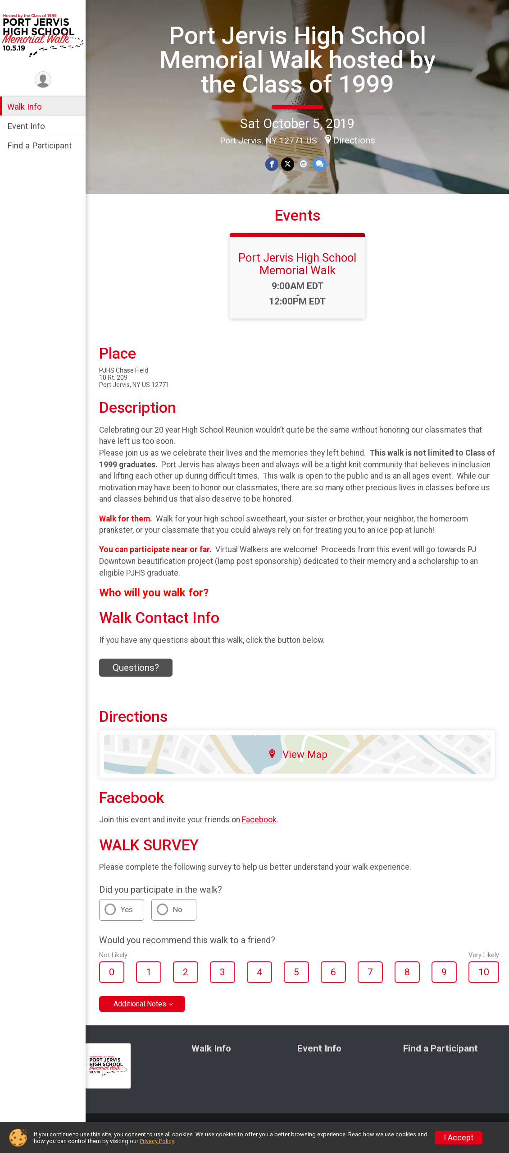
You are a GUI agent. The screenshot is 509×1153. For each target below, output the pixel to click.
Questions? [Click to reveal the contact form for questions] (136, 667)
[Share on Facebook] (271, 164)
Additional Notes (140, 1004)
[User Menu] (43, 79)
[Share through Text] (320, 164)
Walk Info (24, 106)
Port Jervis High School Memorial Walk (297, 264)
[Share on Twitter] (287, 164)
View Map (297, 754)
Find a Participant (39, 145)
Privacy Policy (157, 1141)
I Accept (458, 1137)
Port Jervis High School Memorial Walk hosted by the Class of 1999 (297, 60)
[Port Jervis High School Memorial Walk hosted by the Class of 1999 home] (42, 34)
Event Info (26, 126)
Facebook (259, 819)
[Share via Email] (303, 164)
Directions (354, 140)
